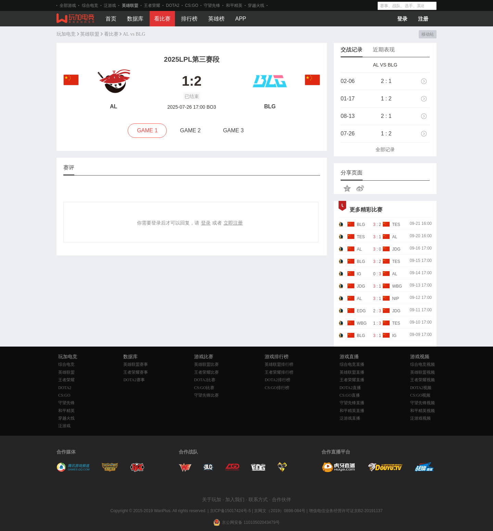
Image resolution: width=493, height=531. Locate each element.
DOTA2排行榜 (277, 379)
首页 (110, 19)
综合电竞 (90, 5)
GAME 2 (190, 130)
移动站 (427, 34)
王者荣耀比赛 (206, 372)
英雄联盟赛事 (135, 364)
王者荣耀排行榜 (279, 372)
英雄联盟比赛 (206, 364)
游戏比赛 (203, 356)
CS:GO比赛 (204, 387)
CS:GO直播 (350, 395)
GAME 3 (233, 130)
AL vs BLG (134, 34)
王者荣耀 (152, 5)
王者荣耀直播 (352, 379)
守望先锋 (212, 5)
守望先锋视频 (422, 402)
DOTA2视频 (420, 387)
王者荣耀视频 (422, 379)
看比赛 (162, 19)
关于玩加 (211, 499)
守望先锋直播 (352, 402)
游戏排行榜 (277, 356)
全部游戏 (68, 5)
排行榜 (189, 19)
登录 (402, 19)
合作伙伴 (281, 499)
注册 (423, 19)
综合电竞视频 (422, 364)
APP (240, 19)
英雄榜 (216, 19)
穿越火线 (256, 5)
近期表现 (384, 49)
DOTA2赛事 (133, 379)
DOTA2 (172, 5)
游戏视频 (419, 356)
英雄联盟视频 (422, 372)
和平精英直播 (352, 410)
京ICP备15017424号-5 (230, 510)
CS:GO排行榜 (277, 387)
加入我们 (234, 499)
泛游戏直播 (350, 418)
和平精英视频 (422, 410)
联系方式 (258, 499)
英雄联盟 (130, 5)
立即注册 (233, 223)
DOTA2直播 (350, 387)
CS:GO (191, 5)
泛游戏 (110, 5)
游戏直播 (349, 356)
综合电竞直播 (352, 364)
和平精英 (234, 5)
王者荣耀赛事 (135, 372)
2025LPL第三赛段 (191, 59)
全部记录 (385, 149)
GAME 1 (147, 130)
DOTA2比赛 (204, 379)
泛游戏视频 (420, 418)
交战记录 (352, 49)
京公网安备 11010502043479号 (251, 522)
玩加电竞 (66, 34)
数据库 (135, 19)
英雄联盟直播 (352, 372)
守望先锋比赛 (206, 395)
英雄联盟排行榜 (279, 364)
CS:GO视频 (420, 395)
